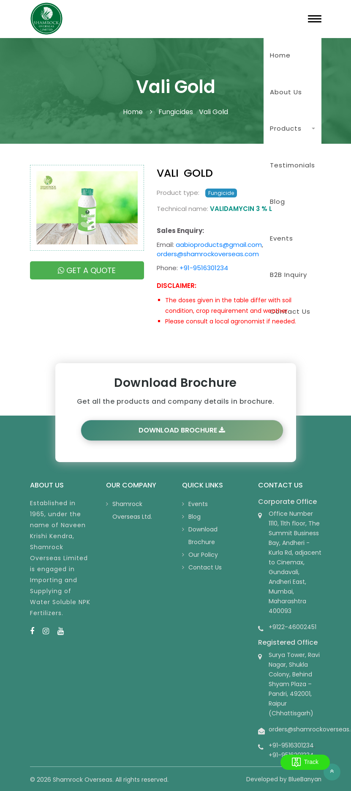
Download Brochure (182, 430)
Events (198, 504)
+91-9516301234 (204, 267)
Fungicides (175, 112)
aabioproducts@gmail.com (219, 244)
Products (286, 128)
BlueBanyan (304, 779)
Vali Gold (213, 112)
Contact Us (205, 567)
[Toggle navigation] (314, 18)
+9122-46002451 (292, 627)
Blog (194, 516)
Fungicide (221, 193)
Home (280, 55)
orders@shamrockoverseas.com (208, 253)
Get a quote (87, 270)
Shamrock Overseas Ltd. (132, 510)
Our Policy (203, 554)
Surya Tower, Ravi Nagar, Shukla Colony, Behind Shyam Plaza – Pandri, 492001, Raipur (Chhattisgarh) (294, 684)
